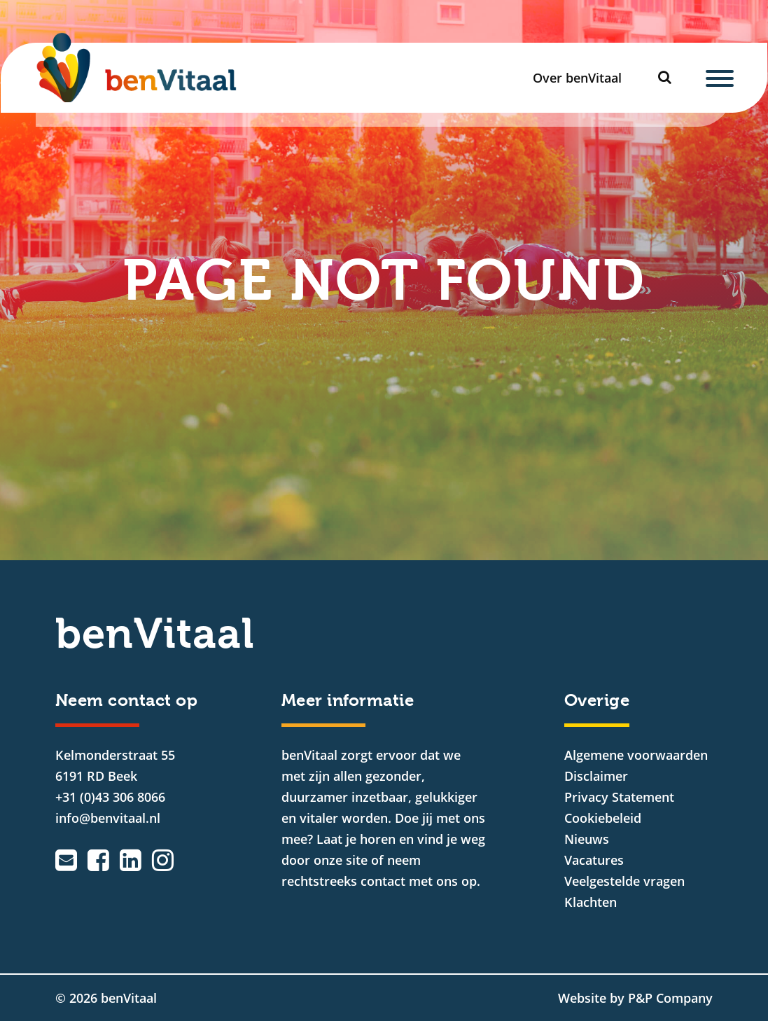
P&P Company (670, 997)
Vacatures (594, 860)
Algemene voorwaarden (636, 754)
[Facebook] (98, 860)
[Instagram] (163, 860)
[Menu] (719, 77)
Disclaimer (596, 776)
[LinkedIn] (130, 860)
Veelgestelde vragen (624, 881)
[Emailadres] (66, 860)
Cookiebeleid (602, 818)
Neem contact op (126, 700)
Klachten (590, 902)
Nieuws (586, 839)
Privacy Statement (619, 797)
